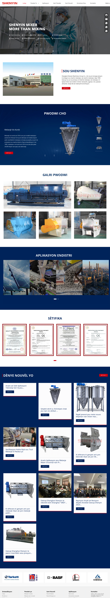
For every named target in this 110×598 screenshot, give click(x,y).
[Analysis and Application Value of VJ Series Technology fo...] (19, 567)
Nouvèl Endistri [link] (50, 593)
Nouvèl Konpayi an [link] (51, 596)
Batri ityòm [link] (71, 593)
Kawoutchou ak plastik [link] (74, 596)
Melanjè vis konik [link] (28, 593)
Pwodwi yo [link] (4, 596)
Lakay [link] (3, 593)
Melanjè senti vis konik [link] (29, 596)
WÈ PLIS (103, 380)
